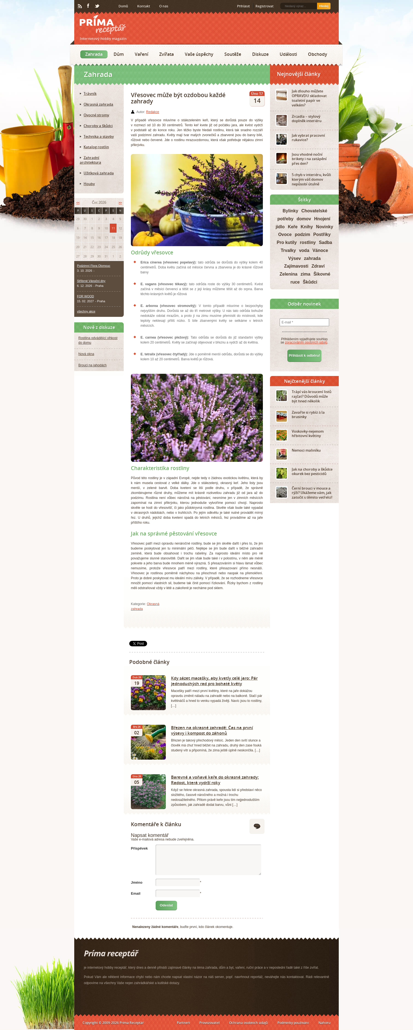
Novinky (324, 226)
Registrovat (264, 6)
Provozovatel (209, 1022)
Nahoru (324, 1022)
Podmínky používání (293, 1022)
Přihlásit (243, 6)
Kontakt (143, 6)
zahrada (312, 258)
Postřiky (322, 234)
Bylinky (290, 210)
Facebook (88, 6)
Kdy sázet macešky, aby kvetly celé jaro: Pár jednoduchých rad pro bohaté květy (214, 680)
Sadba (325, 242)
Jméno (136, 882)
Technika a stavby (99, 136)
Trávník (90, 93)
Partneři (183, 1022)
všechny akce (86, 311)
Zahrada (94, 54)
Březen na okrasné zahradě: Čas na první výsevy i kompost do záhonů (212, 730)
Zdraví (318, 266)
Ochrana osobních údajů (248, 1022)
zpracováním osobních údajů (306, 342)
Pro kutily (287, 242)
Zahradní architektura (90, 160)
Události (288, 54)
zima (305, 274)
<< (77, 202)
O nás (163, 6)
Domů (123, 6)
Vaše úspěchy (199, 54)
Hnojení (322, 218)
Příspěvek (139, 848)
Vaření (141, 54)
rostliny (308, 242)
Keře (293, 226)
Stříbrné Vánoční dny (91, 280)
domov (304, 218)
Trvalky (288, 250)
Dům (119, 54)
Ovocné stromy (96, 114)
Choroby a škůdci (98, 125)
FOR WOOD (85, 296)
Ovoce (285, 234)
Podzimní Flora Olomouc (93, 265)
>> (120, 202)
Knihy (307, 226)
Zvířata (166, 54)
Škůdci (310, 282)
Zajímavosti (296, 266)
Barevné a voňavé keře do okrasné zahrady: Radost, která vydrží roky (215, 779)
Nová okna (86, 354)
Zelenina (289, 274)
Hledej (323, 6)
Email (136, 893)
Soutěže (232, 54)
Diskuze (260, 54)
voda (304, 250)
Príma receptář (103, 24)
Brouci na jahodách (92, 365)
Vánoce (320, 250)
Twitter (97, 6)
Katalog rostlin (96, 146)
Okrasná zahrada (98, 104)
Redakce (152, 112)
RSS (80, 6)
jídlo (280, 226)
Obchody (317, 54)
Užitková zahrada (99, 173)
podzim (302, 234)
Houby (89, 183)
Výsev (294, 258)
